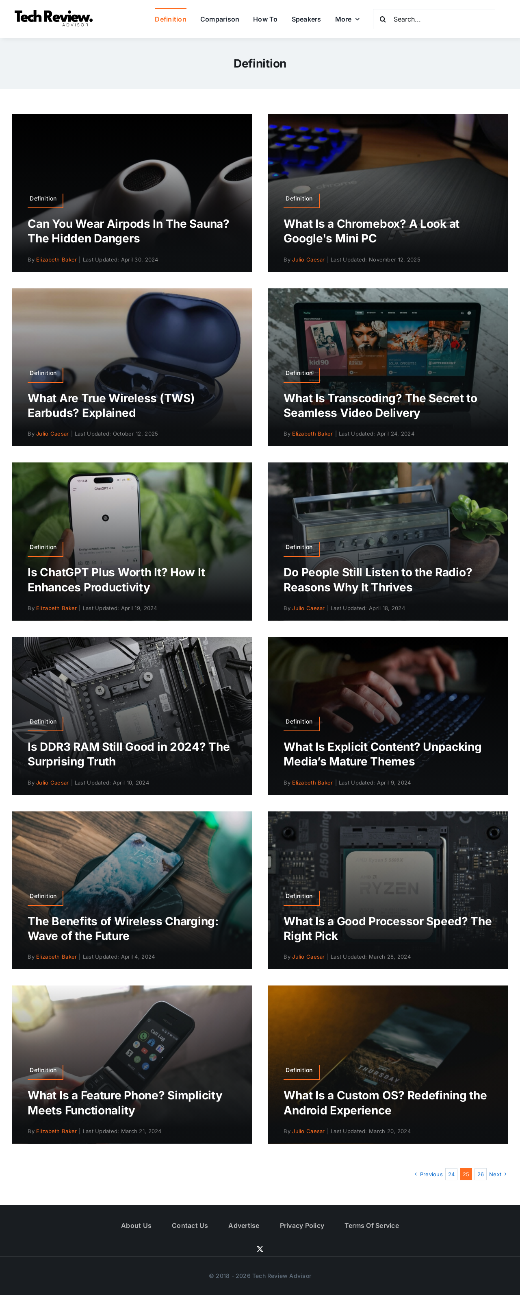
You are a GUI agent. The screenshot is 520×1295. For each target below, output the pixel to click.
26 (480, 1174)
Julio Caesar (308, 259)
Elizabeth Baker (56, 259)
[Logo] (55, 12)
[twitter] (260, 1249)
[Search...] (434, 19)
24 (451, 1174)
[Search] (383, 19)
